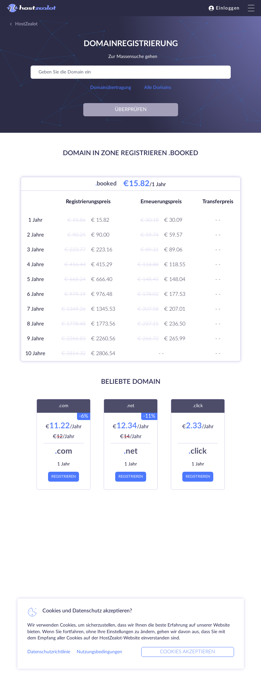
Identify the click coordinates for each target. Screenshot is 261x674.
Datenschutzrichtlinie (48, 652)
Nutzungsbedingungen (99, 652)
